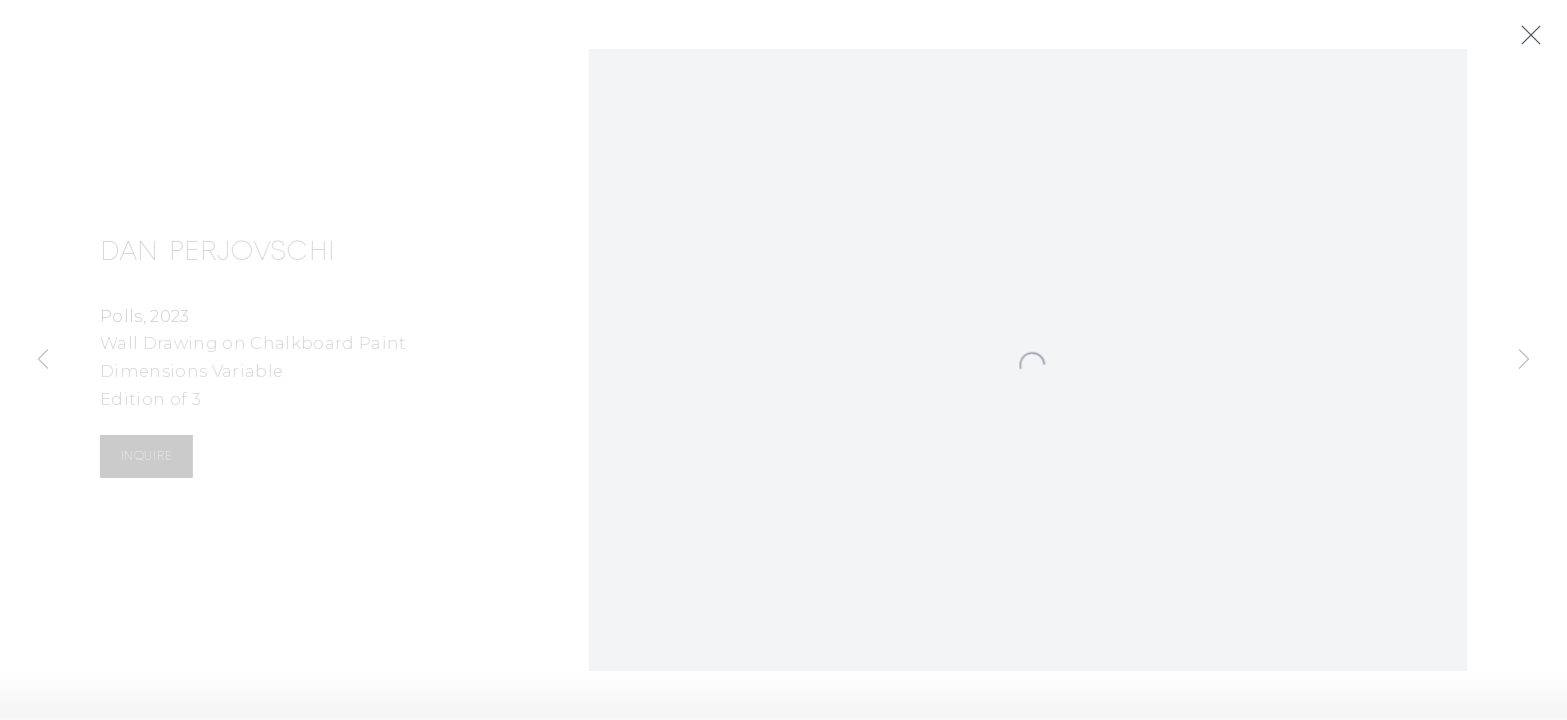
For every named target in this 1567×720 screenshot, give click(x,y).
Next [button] (1524, 360)
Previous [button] (43, 360)
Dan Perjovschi (218, 254)
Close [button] (1538, 36)
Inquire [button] (147, 458)
